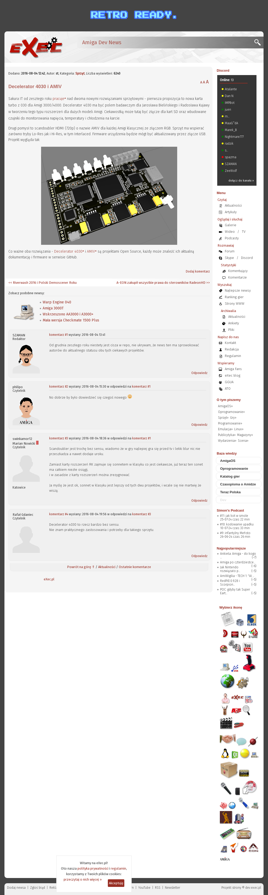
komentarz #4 (58, 514)
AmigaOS (228, 461)
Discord (223, 70)
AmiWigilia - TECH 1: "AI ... (237, 576)
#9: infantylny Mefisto (235, 533)
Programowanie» (230, 423)
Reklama (55, 888)
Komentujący (238, 271)
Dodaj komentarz (198, 271)
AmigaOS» (225, 406)
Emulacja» (225, 429)
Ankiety (233, 323)
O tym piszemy (229, 400)
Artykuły (231, 212)
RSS (157, 888)
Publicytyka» (227, 435)
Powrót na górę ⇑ (81, 567)
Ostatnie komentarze (135, 567)
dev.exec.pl (253, 888)
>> (207, 283)
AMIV (91, 251)
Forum (229, 251)
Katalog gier (230, 476)
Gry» (233, 418)
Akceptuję (116, 883)
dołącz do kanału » (241, 180)
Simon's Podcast (230, 510)
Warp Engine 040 (57, 302)
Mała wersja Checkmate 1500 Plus (71, 320)
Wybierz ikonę (230, 607)
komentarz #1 (58, 335)
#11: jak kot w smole (234, 516)
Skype (229, 258)
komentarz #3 (58, 438)
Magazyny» (245, 435)
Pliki (231, 330)
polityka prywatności (92, 868)
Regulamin (233, 356)
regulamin (118, 868)
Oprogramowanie (234, 469)
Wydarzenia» (227, 441)
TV (243, 232)
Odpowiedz (199, 373)
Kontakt (230, 343)
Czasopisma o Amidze (238, 484)
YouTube (144, 888)
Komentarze (237, 277)
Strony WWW (234, 303)
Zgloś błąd (37, 888)
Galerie (230, 225)
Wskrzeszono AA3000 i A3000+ (68, 314)
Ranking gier (234, 297)
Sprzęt (80, 73)
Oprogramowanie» (231, 412)
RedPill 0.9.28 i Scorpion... (230, 582)
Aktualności (106, 567)
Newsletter (172, 888)
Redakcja (232, 349)
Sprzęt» (223, 418)
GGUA (229, 382)
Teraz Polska (230, 492)
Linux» (238, 429)
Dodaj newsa (16, 888)
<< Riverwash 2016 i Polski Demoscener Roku (42, 283)
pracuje (58, 99)
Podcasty (232, 238)
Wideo (230, 232)
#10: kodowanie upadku (237, 524)
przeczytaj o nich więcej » (83, 879)
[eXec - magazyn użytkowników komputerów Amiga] (35, 47)
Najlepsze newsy (238, 290)
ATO (228, 388)
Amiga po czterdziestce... (237, 562)
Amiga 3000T (53, 308)
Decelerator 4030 (68, 251)
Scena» (243, 441)
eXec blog (232, 375)
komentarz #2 (58, 386)
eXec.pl (49, 579)
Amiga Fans (233, 369)
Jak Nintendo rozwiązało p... (230, 569)
